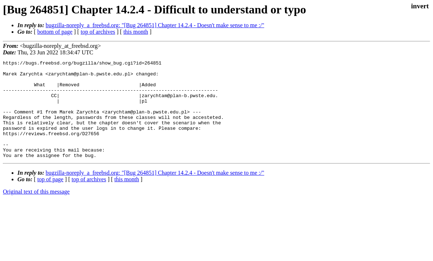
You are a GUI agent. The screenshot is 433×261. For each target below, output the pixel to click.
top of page (50, 199)
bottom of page (55, 32)
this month (135, 32)
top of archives (98, 32)
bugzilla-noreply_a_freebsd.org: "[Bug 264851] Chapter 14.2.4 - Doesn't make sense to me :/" (155, 25)
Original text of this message (36, 211)
